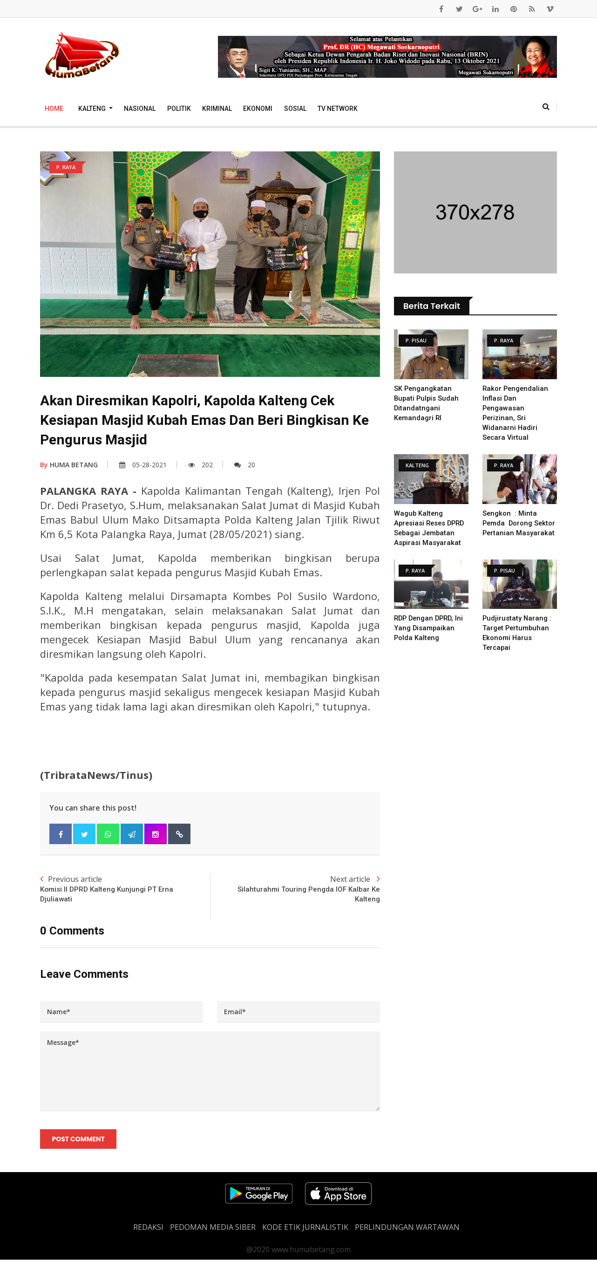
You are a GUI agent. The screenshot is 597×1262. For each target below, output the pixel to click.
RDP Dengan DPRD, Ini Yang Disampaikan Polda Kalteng (430, 628)
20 (244, 464)
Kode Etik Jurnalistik (305, 1229)
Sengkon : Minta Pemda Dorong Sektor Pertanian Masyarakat (519, 523)
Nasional (140, 108)
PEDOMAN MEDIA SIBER (213, 1229)
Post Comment (79, 1140)
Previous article (125, 890)
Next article (295, 890)
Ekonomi (257, 108)
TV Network (338, 108)
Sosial (295, 108)
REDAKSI (148, 1229)
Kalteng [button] (92, 108)
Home (54, 108)
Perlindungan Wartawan (407, 1229)
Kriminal (217, 108)
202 (200, 464)
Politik (179, 108)
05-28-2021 (143, 464)
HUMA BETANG (69, 464)
